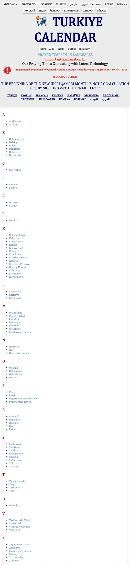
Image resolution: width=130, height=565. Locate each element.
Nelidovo (14, 346)
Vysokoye (14, 529)
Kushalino (15, 273)
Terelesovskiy (17, 481)
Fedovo (13, 184)
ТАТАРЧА (88, 10)
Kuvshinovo (16, 276)
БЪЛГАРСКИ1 (30, 4)
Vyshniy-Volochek (19, 526)
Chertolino (15, 169)
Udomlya (14, 505)
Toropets (14, 487)
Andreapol (15, 121)
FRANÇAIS (42, 95)
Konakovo (15, 254)
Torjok (13, 484)
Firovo (13, 187)
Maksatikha (15, 312)
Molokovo (15, 328)
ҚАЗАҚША (73, 95)
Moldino (14, 325)
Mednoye (14, 322)
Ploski (12, 395)
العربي (84, 4)
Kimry (12, 251)
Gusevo (13, 205)
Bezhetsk (14, 148)
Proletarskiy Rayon (20, 401)
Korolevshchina (18, 257)
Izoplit (12, 220)
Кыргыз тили (71, 10)
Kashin (13, 244)
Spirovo (13, 463)
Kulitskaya (15, 270)
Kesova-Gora (16, 247)
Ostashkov (15, 370)
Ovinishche (15, 374)
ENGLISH (61, 4)
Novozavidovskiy (19, 353)
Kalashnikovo (17, 235)
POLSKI (109, 4)
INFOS (60, 48)
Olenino (13, 367)
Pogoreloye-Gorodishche (23, 398)
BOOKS (71, 48)
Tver (12, 490)
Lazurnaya (15, 291)
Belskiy (13, 142)
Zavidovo (14, 547)
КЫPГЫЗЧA (91, 95)
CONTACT (84, 48)
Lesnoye (14, 294)
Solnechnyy (16, 460)
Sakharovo (15, 444)
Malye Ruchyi (17, 315)
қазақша (96, 4)
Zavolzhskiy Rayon (20, 550)
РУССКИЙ (29, 10)
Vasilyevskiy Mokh (19, 520)
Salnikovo (14, 447)
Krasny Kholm (17, 267)
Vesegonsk (15, 523)
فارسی (73, 4)
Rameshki (14, 416)
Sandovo (14, 450)
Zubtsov (14, 560)
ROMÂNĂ (122, 4)
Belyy (12, 145)
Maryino (14, 319)
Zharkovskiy (16, 557)
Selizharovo (16, 453)
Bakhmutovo (16, 139)
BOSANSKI (46, 4)
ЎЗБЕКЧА (54, 10)
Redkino (14, 422)
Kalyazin (14, 238)
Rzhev (12, 429)
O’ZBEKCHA (27, 99)
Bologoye (14, 151)
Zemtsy (13, 554)
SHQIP (42, 10)
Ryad (12, 426)
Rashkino (14, 419)
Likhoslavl (15, 297)
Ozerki (13, 377)
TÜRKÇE (101, 10)
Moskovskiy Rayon (20, 331)
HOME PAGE (47, 48)
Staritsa (13, 466)
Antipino (14, 124)
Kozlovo (14, 260)
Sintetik (13, 456)
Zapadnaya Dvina (19, 544)
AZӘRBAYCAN (10, 4)
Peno (12, 392)
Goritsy (13, 202)
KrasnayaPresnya (19, 264)
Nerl (11, 349)
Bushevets (15, 155)
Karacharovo (16, 241)
